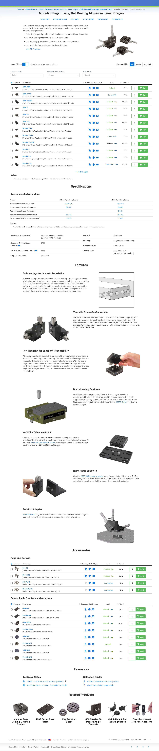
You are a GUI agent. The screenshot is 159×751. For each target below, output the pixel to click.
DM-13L (68, 215)
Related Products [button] (81, 694)
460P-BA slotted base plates (43, 442)
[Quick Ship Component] (115, 102)
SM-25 (120, 207)
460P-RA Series (29, 514)
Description (26, 83)
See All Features (33, 49)
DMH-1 (120, 211)
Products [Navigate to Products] (20, 9)
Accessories (88, 19)
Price (125, 83)
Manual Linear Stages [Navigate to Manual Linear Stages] (69, 9)
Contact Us (117, 19)
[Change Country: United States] (49, 740)
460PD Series (121, 402)
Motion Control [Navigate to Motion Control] (31, 9)
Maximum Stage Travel (55, 71)
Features (74, 19)
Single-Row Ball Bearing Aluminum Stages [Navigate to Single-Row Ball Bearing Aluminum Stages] (95, 9)
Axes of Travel (16, 71)
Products (44, 19)
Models (12, 200)
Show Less (81, 172)
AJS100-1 (120, 203)
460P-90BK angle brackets (92, 476)
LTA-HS (68, 218)
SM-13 (68, 207)
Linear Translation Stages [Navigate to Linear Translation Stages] (49, 9)
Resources (103, 19)
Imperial (147, 64)
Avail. (112, 83)
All (132, 64)
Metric (138, 64)
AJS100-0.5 (68, 203)
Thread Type (88, 71)
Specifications (60, 19)
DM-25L (120, 215)
